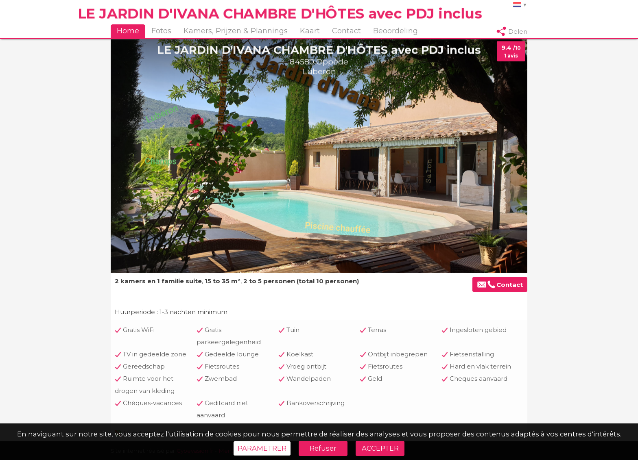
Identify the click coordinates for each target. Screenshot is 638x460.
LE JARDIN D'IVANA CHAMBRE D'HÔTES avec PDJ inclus (280, 13)
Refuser (323, 448)
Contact (346, 30)
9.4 (511, 51)
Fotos (161, 30)
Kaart (310, 30)
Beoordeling (395, 30)
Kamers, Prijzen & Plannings (236, 30)
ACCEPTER (380, 448)
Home (128, 30)
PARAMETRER (262, 448)
